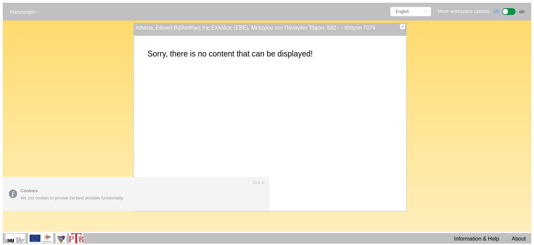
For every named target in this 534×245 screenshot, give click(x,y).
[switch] (508, 11)
